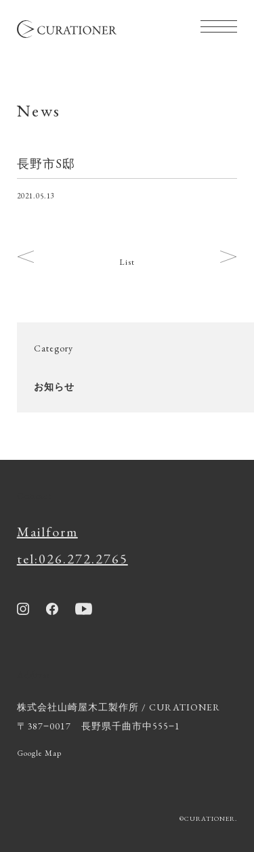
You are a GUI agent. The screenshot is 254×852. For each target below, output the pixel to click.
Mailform (47, 531)
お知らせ (54, 387)
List (127, 262)
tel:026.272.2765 (72, 559)
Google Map (39, 753)
